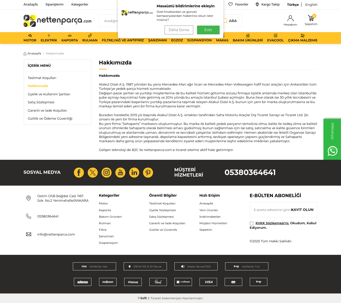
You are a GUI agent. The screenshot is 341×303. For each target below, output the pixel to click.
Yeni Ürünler (209, 210)
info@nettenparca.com (56, 234)
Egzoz (177, 38)
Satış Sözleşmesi (41, 102)
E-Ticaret (154, 298)
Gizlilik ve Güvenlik (163, 230)
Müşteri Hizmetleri (213, 223)
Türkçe (293, 5)
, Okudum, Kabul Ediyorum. (283, 225)
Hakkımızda (38, 86)
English (311, 5)
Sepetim (206, 230)
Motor (30, 38)
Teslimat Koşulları (42, 78)
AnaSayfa (31, 4)
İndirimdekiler (210, 216)
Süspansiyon (199, 38)
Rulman (90, 38)
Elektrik (49, 38)
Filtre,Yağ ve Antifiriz (123, 38)
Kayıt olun (302, 209)
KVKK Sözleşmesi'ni (272, 223)
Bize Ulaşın (209, 5)
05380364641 (250, 172)
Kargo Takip (267, 5)
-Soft (142, 298)
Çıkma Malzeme (302, 38)
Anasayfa (32, 53)
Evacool (275, 38)
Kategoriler (79, 4)
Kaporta (70, 38)
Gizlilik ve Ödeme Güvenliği (50, 118)
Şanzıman (157, 38)
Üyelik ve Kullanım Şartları (49, 94)
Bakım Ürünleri (248, 38)
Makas (222, 38)
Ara (230, 20)
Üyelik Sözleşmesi (162, 210)
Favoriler (238, 5)
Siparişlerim (54, 4)
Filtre (103, 230)
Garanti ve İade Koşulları (47, 110)
